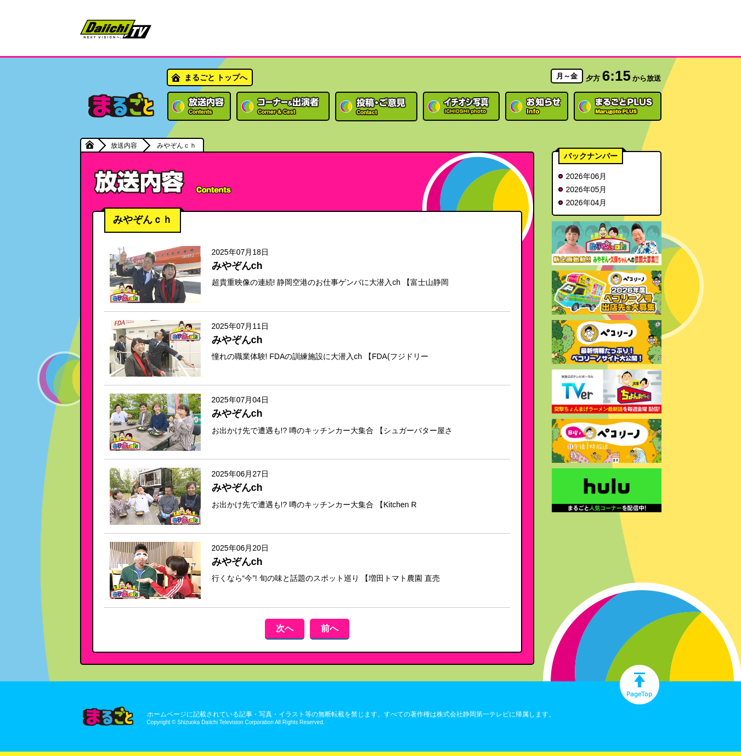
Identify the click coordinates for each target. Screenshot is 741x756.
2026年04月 (586, 202)
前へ (329, 628)
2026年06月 (586, 176)
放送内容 (124, 145)
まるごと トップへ (216, 77)
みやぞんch (237, 265)
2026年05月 (586, 189)
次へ (284, 628)
